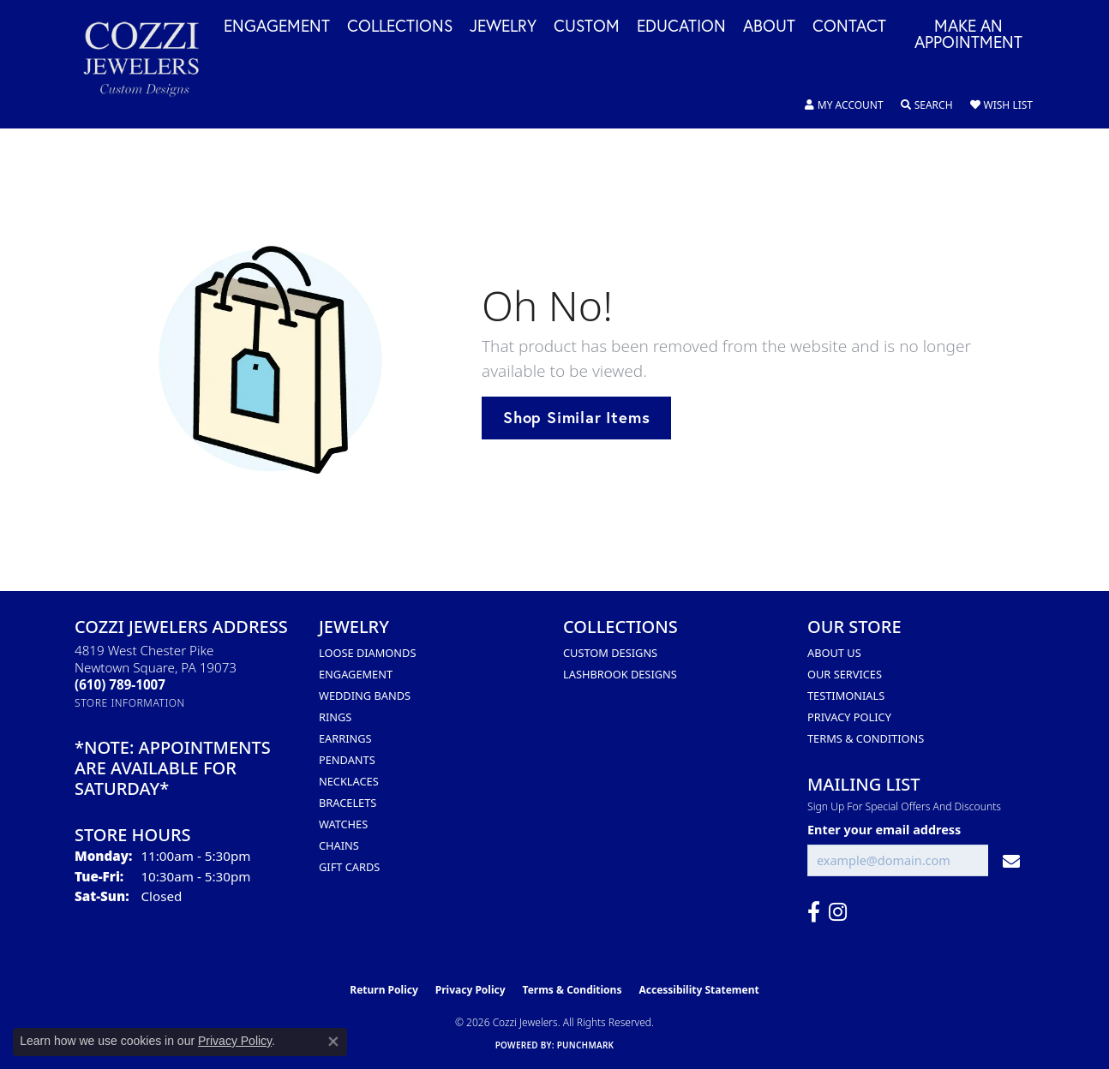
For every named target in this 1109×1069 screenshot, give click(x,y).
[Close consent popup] (333, 1041)
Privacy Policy (849, 717)
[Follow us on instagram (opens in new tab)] (838, 912)
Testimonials (845, 695)
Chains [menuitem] (339, 845)
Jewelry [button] (503, 26)
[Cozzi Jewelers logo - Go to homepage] (150, 64)
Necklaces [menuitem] (349, 781)
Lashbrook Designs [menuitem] (620, 674)
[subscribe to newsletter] (1011, 860)
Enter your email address (884, 829)
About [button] (769, 26)
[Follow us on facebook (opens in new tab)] (813, 912)
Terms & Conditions (865, 738)
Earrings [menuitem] (345, 738)
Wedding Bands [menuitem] (365, 695)
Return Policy (384, 989)
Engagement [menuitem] (356, 674)
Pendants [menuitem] (347, 759)
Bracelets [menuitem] (347, 802)
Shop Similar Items (576, 417)
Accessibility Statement (698, 989)
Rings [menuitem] (335, 717)
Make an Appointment (968, 34)
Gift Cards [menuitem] (349, 867)
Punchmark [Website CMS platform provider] (585, 1045)
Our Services (844, 674)
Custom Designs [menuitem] (610, 652)
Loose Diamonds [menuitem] (367, 652)
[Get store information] (130, 703)
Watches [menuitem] (343, 824)
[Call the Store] (120, 684)
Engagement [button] (277, 26)
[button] (844, 105)
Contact (849, 26)
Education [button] (681, 26)
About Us (834, 652)
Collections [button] (400, 26)
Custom (587, 26)
